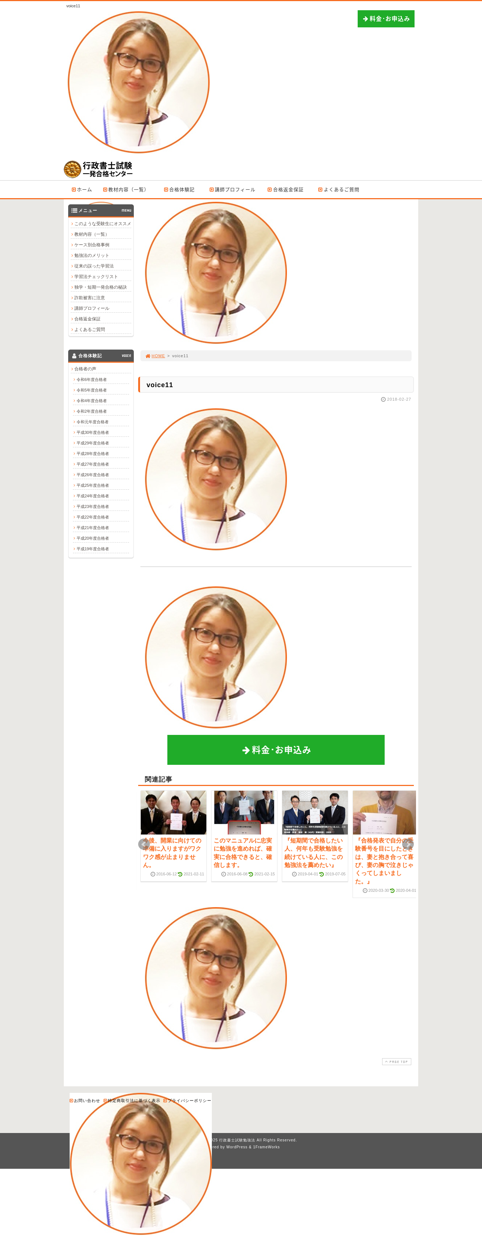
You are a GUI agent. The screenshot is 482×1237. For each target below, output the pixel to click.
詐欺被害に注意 (89, 297)
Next (408, 844)
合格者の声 (85, 368)
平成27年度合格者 (93, 464)
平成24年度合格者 (93, 496)
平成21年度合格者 (93, 527)
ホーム (81, 189)
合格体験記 (179, 189)
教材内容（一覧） (125, 189)
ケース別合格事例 (91, 244)
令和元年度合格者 (93, 422)
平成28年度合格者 (93, 453)
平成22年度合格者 (93, 517)
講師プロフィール (232, 189)
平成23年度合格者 (93, 506)
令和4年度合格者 (92, 400)
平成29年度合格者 (93, 443)
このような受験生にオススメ (102, 223)
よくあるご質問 (338, 189)
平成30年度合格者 (93, 432)
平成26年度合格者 (93, 475)
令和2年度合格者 (92, 411)
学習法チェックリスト (96, 276)
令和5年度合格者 (92, 390)
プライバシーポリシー (187, 1100)
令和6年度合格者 (92, 379)
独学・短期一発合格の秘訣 (100, 287)
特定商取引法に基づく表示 (131, 1100)
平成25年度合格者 (93, 485)
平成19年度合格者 (93, 549)
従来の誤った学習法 (94, 266)
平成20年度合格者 (93, 538)
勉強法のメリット (91, 255)
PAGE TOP (396, 1061)
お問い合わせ (84, 1100)
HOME (155, 356)
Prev (144, 844)
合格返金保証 (285, 189)
